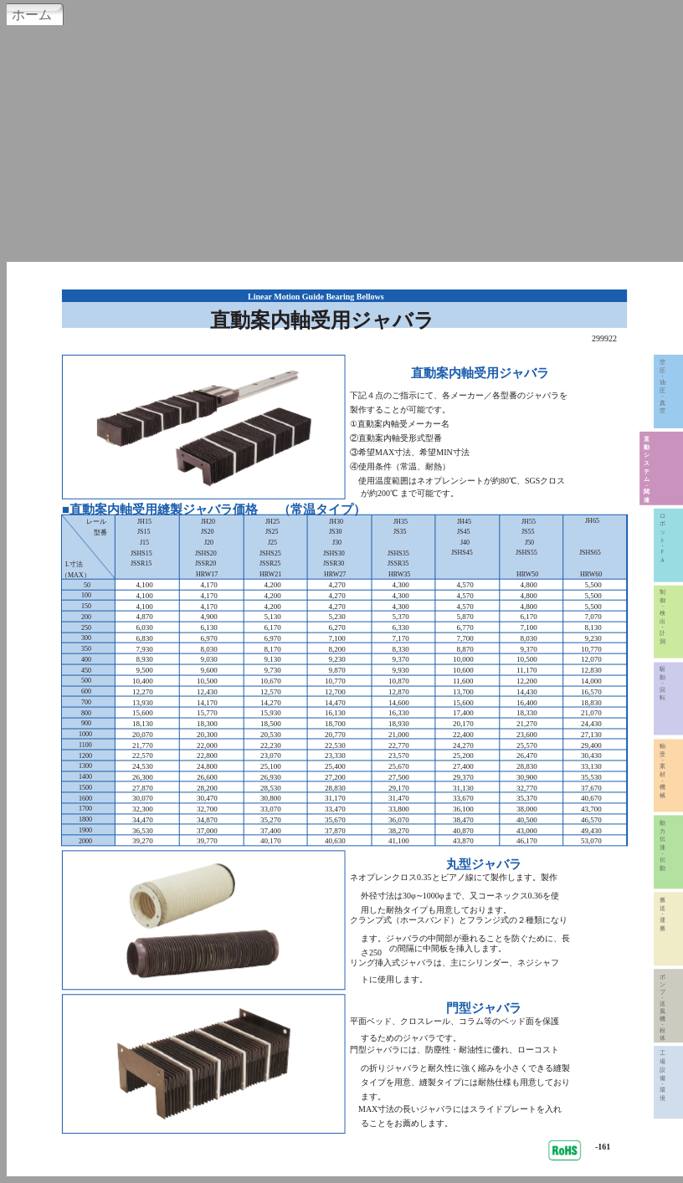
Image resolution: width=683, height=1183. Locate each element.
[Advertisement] (341, 141)
